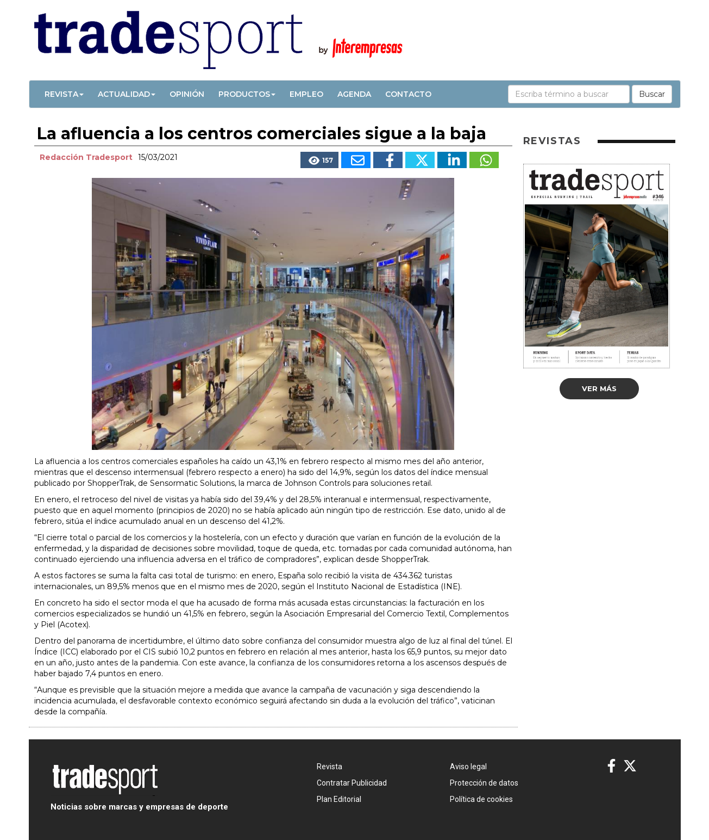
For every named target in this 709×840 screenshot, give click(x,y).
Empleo (306, 94)
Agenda (354, 94)
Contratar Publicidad (352, 783)
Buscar (652, 94)
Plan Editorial (339, 799)
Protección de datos (484, 783)
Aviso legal (468, 766)
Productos (246, 94)
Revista (64, 94)
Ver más (599, 388)
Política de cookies (481, 799)
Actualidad (126, 94)
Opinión (187, 94)
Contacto (408, 94)
